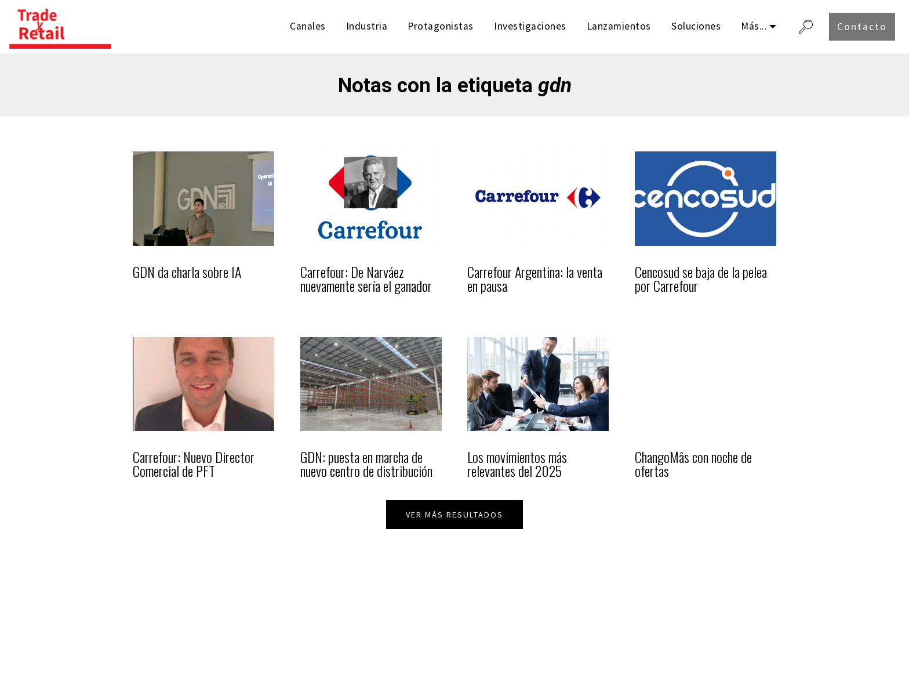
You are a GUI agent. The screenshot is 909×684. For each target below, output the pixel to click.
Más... (754, 26)
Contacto (862, 26)
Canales (308, 26)
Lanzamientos (619, 26)
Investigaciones (530, 26)
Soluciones (696, 26)
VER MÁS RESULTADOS (454, 514)
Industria (367, 26)
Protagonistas (441, 26)
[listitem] (203, 231)
